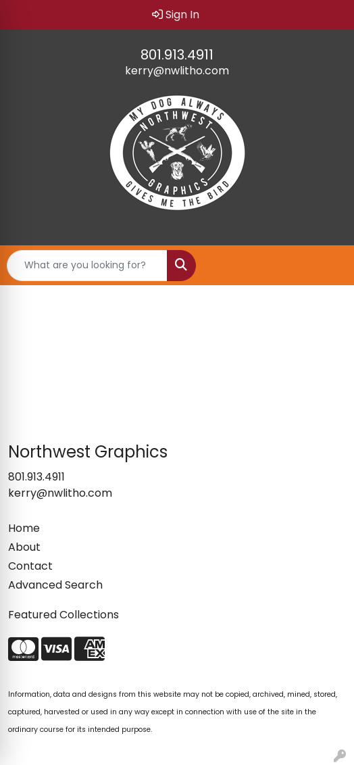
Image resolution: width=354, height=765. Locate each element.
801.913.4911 (177, 54)
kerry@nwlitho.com (177, 70)
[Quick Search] (87, 265)
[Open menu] (326, 265)
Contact (30, 566)
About (24, 547)
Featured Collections (63, 614)
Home (24, 528)
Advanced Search (55, 585)
